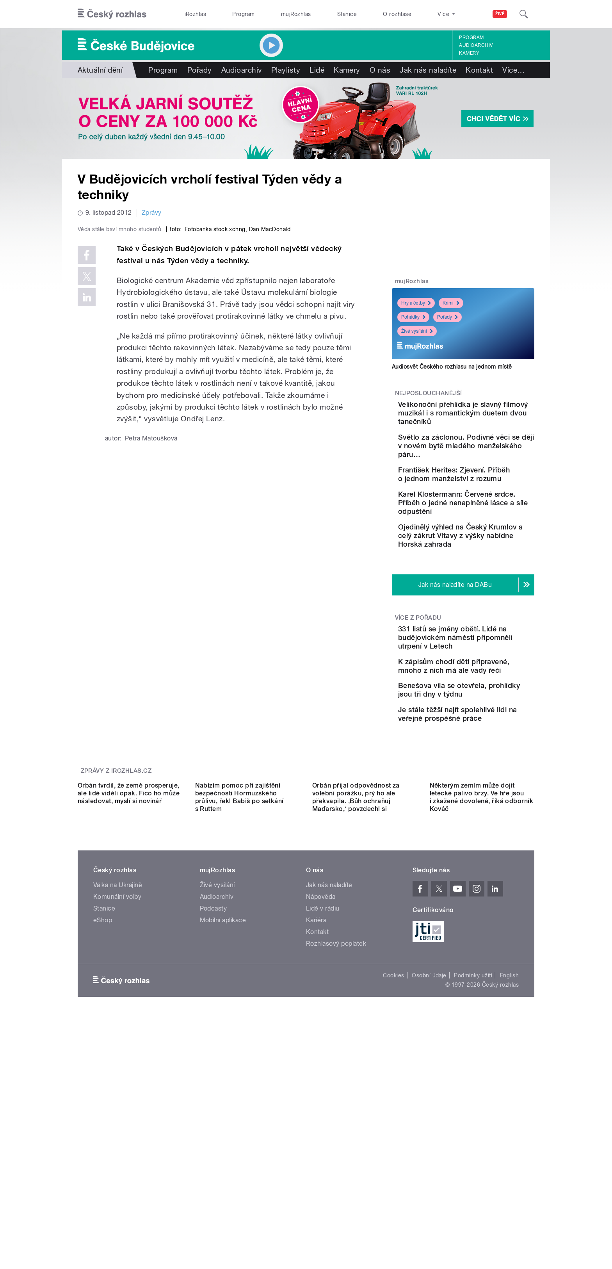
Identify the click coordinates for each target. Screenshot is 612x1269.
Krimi (451, 303)
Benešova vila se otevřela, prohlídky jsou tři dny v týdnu (486, 759)
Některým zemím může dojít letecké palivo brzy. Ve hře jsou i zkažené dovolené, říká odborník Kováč (482, 954)
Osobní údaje (429, 1133)
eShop (102, 1078)
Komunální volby (117, 1054)
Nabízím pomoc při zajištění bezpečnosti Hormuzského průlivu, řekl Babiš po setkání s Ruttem (239, 954)
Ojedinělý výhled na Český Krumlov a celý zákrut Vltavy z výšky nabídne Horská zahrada (486, 577)
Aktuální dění (100, 70)
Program (243, 14)
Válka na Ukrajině (117, 1042)
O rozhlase (397, 14)
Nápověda (321, 1054)
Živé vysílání (417, 331)
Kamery (469, 53)
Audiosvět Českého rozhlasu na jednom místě (452, 367)
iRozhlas (195, 14)
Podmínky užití (473, 1133)
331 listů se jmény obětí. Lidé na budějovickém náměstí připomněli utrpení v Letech (487, 687)
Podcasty (213, 1066)
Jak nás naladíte (428, 70)
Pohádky (413, 317)
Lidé (317, 70)
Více (513, 70)
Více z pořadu (418, 663)
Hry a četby (416, 303)
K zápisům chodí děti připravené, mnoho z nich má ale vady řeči (485, 724)
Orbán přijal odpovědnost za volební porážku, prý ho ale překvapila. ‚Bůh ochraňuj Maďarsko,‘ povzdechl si (356, 954)
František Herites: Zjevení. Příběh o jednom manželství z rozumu (486, 495)
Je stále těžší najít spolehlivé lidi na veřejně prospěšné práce (483, 795)
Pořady (199, 70)
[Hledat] (523, 14)
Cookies (393, 1133)
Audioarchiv (476, 45)
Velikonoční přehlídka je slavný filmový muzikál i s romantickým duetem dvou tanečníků (487, 417)
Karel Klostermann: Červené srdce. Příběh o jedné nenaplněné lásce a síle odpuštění (488, 535)
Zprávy (152, 212)
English (509, 1133)
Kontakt (479, 70)
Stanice (347, 14)
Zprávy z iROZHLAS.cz (116, 858)
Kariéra (316, 1078)
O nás (380, 70)
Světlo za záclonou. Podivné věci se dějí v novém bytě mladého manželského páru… (480, 459)
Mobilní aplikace (223, 1078)
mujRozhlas (296, 14)
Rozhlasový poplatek (336, 1101)
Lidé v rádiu (323, 1066)
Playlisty (285, 70)
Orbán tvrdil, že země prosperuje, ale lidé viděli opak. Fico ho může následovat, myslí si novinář (129, 950)
